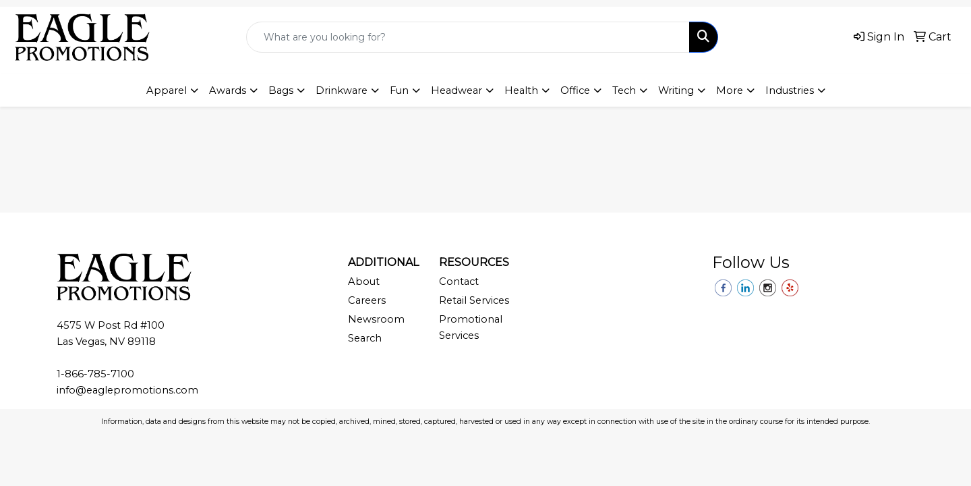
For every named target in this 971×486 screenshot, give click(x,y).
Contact (459, 281)
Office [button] (575, 90)
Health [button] (521, 90)
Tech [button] (624, 90)
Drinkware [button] (341, 90)
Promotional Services (470, 327)
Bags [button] (280, 90)
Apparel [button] (166, 90)
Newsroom (376, 319)
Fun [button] (399, 90)
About (364, 281)
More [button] (729, 90)
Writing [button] (676, 90)
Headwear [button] (456, 90)
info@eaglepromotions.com (127, 390)
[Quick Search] (468, 37)
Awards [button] (227, 90)
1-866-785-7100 (95, 374)
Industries (789, 90)
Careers (367, 300)
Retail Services (474, 300)
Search (365, 338)
